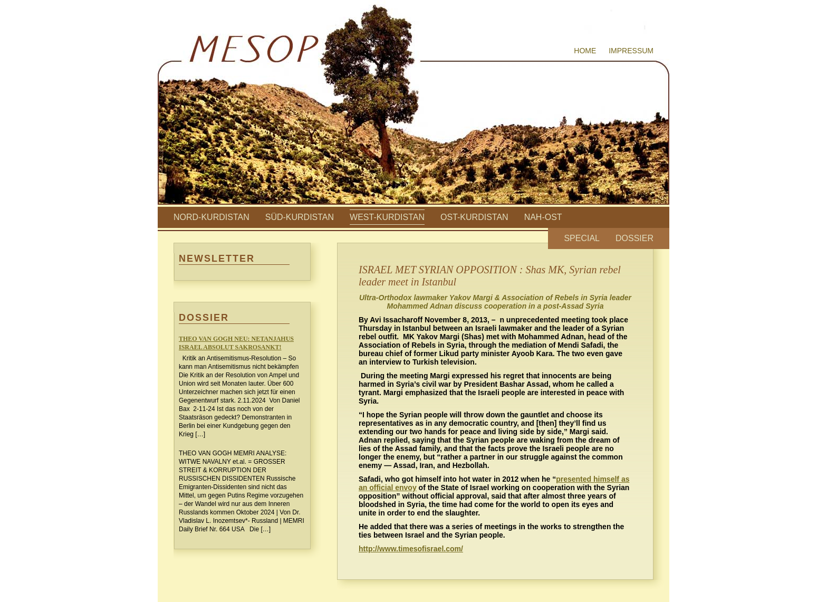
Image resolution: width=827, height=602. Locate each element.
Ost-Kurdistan (474, 217)
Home (585, 50)
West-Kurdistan (387, 217)
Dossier (634, 238)
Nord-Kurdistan (211, 217)
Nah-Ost (543, 217)
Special (582, 238)
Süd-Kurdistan (299, 217)
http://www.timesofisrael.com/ (411, 548)
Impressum (631, 50)
